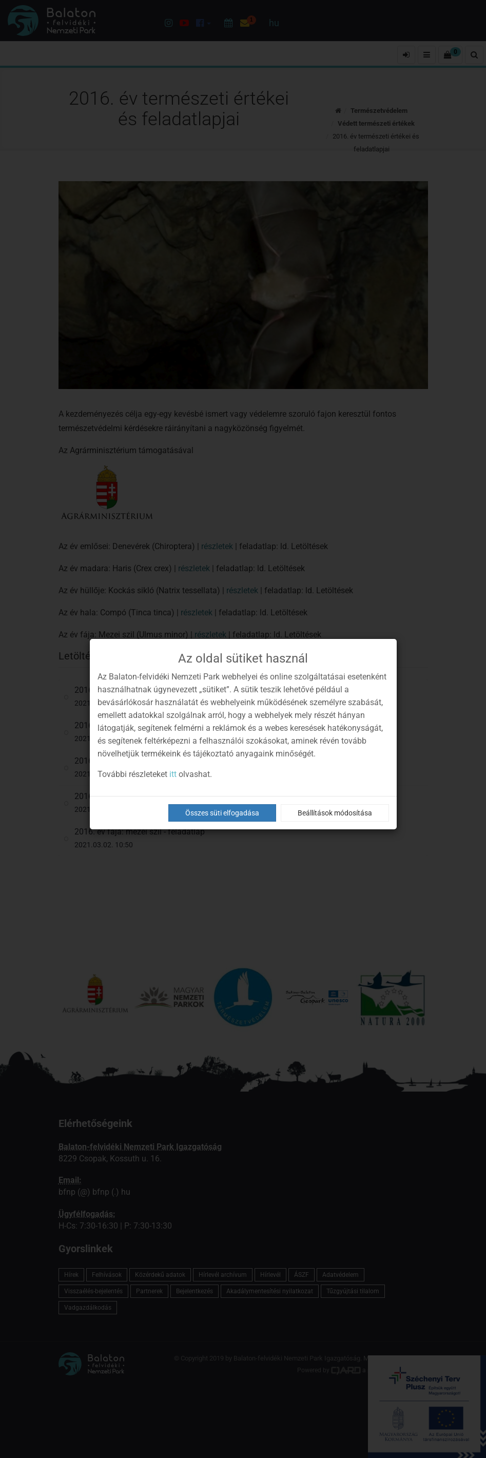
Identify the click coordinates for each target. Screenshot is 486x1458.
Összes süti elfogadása (222, 813)
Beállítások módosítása (335, 813)
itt (173, 774)
